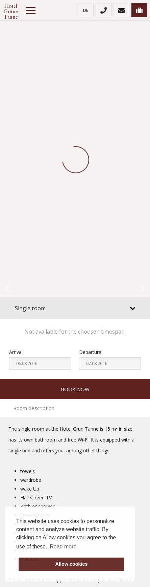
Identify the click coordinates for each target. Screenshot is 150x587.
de (86, 10)
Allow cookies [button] (71, 564)
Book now (75, 389)
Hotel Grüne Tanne (10, 10)
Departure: (90, 352)
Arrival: (16, 352)
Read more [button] (63, 546)
